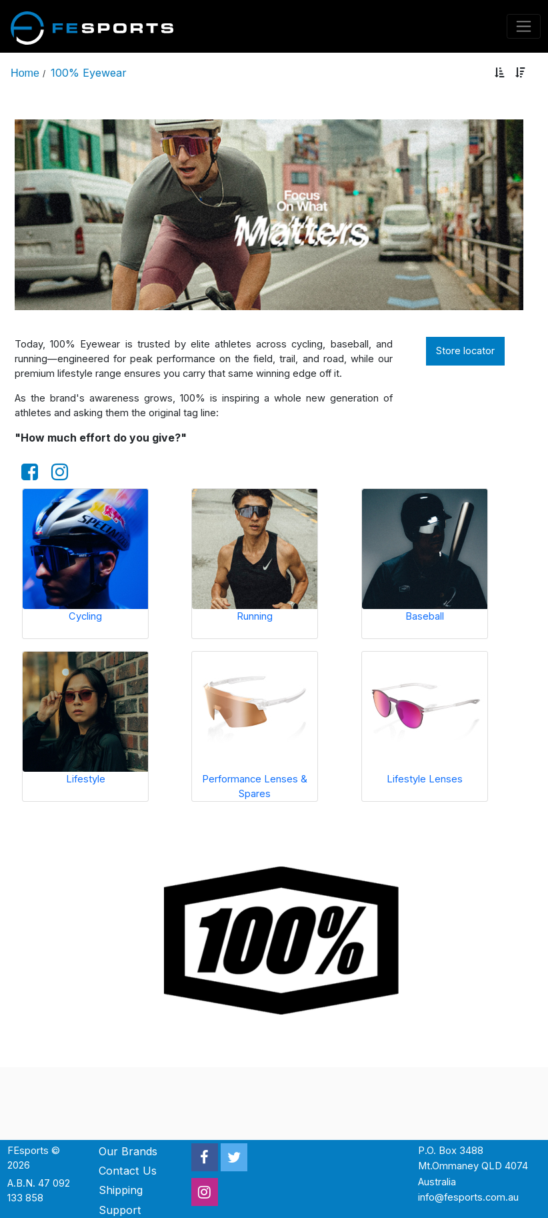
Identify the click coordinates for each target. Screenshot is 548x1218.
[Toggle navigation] (524, 26)
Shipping (121, 1190)
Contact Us (128, 1170)
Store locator (465, 351)
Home (25, 73)
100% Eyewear (89, 72)
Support (120, 1210)
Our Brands (128, 1151)
